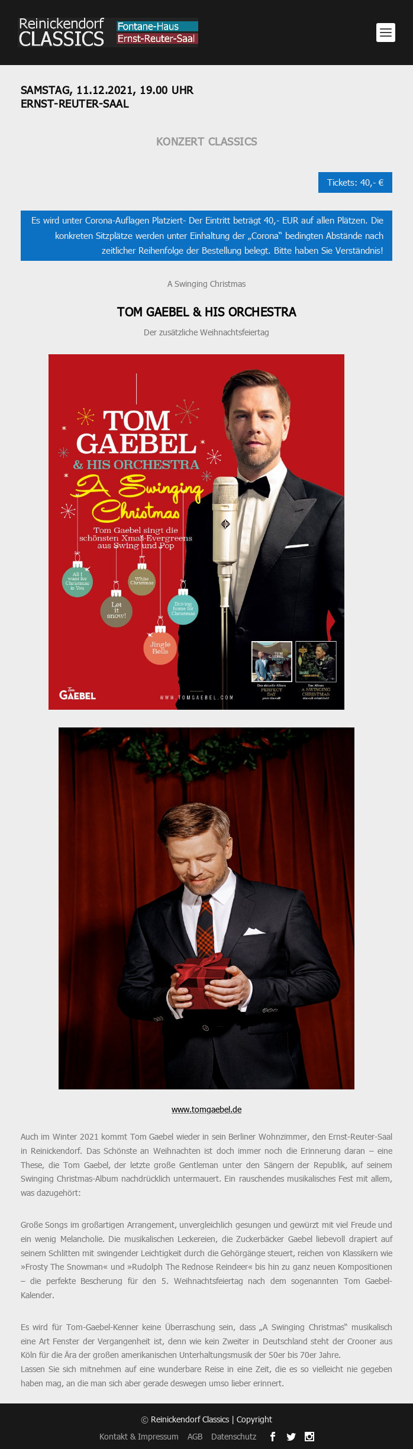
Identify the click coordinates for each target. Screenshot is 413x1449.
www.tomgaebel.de (206, 1109)
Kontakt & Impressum (139, 1436)
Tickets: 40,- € (355, 182)
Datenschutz (233, 1436)
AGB (195, 1436)
